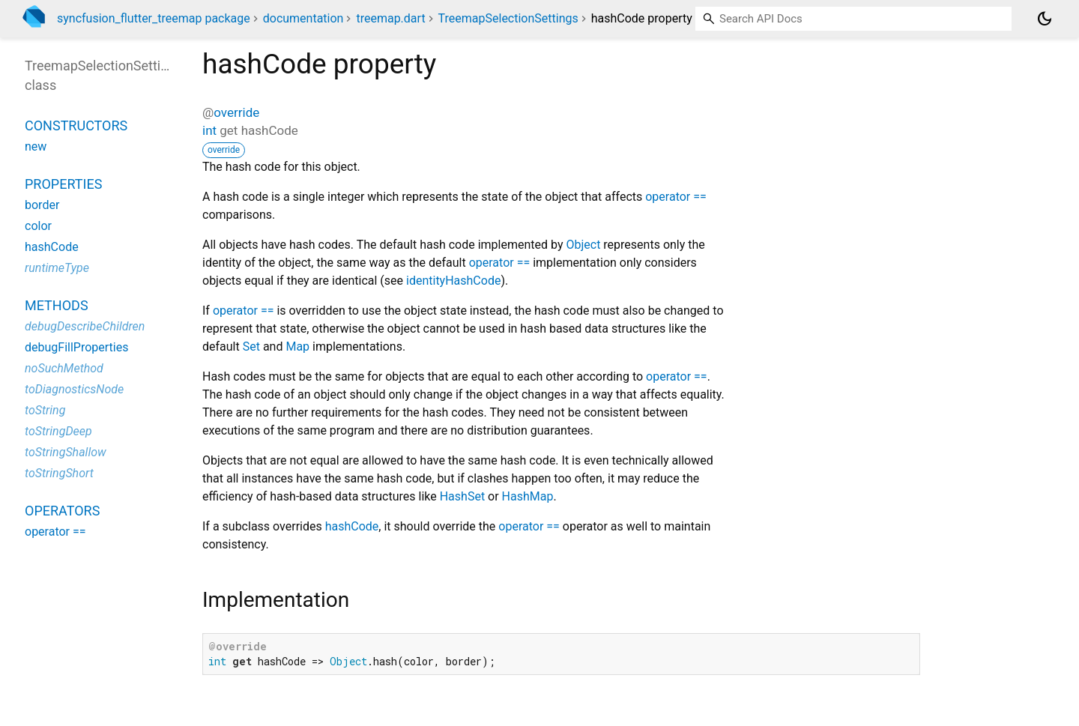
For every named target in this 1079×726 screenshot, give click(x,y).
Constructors (76, 125)
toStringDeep (58, 431)
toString (45, 410)
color (38, 226)
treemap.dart (390, 18)
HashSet (462, 496)
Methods (56, 305)
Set (251, 346)
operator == (676, 197)
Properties (63, 184)
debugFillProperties (76, 347)
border (42, 205)
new (35, 146)
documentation (303, 18)
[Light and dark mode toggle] (1045, 19)
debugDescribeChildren (85, 326)
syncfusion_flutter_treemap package (153, 18)
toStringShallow (65, 452)
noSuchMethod (64, 368)
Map (297, 346)
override (236, 112)
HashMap (528, 496)
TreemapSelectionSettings (508, 18)
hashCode (352, 526)
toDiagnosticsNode (74, 389)
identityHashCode (453, 280)
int (209, 130)
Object (583, 245)
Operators (62, 510)
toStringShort (59, 473)
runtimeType (57, 268)
